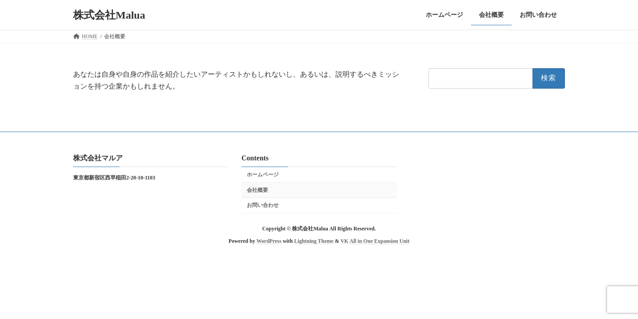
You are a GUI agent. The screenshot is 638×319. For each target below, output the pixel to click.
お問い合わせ (263, 205)
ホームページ (263, 174)
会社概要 (257, 190)
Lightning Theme (314, 241)
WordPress (269, 241)
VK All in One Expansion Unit (374, 241)
